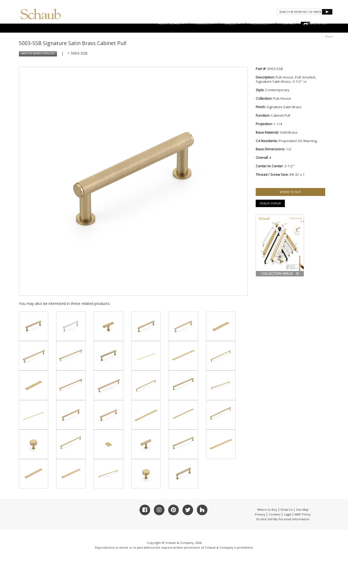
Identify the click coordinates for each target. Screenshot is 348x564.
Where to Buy (267, 509)
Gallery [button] (232, 23)
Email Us (287, 509)
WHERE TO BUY (317, 23)
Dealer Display (270, 203)
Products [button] (204, 23)
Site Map (302, 509)
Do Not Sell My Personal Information (283, 519)
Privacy (260, 514)
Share (329, 36)
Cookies (274, 514)
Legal (287, 514)
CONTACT (288, 23)
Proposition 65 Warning (298, 140)
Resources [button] (261, 23)
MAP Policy (303, 514)
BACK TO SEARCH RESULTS (37, 53)
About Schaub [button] (171, 23)
